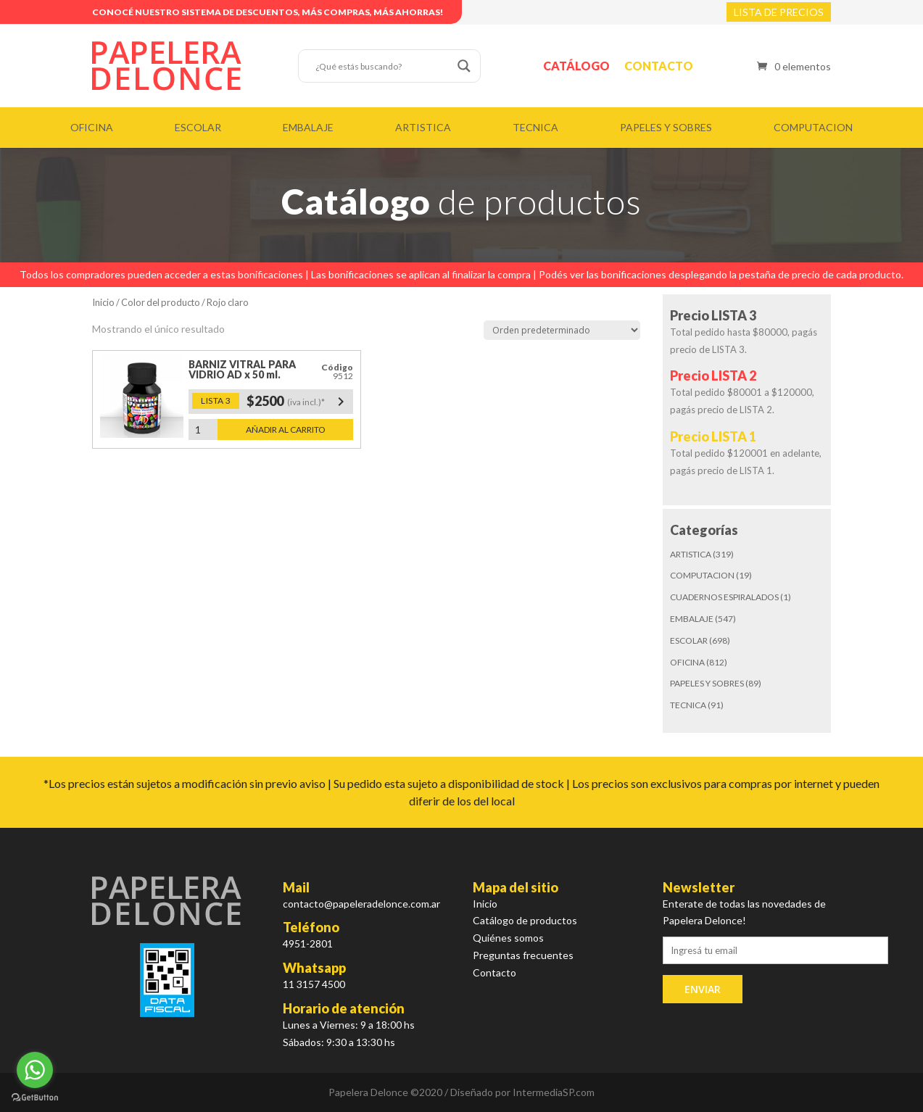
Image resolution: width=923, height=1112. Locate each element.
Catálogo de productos (525, 920)
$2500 (298, 401)
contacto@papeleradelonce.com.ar (361, 903)
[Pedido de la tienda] (562, 330)
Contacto (658, 65)
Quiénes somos (508, 937)
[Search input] (382, 66)
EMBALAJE (308, 127)
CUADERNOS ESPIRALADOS (724, 597)
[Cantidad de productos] (203, 429)
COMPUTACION (813, 127)
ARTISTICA (423, 127)
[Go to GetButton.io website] (35, 1097)
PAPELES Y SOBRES (666, 127)
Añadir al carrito (286, 429)
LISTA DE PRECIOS (779, 12)
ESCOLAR (198, 127)
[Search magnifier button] (464, 66)
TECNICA (535, 127)
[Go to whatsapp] (35, 1070)
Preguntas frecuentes (523, 955)
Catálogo (576, 65)
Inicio (103, 302)
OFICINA (91, 127)
